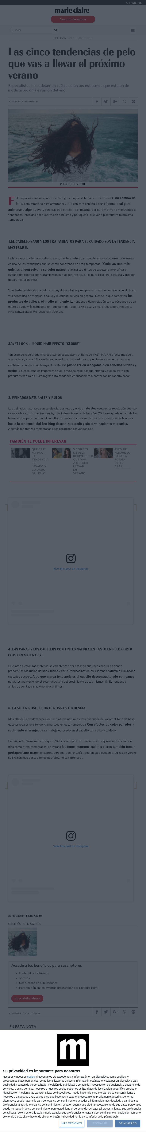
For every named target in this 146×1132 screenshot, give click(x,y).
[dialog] (73, 1081)
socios (31, 1076)
